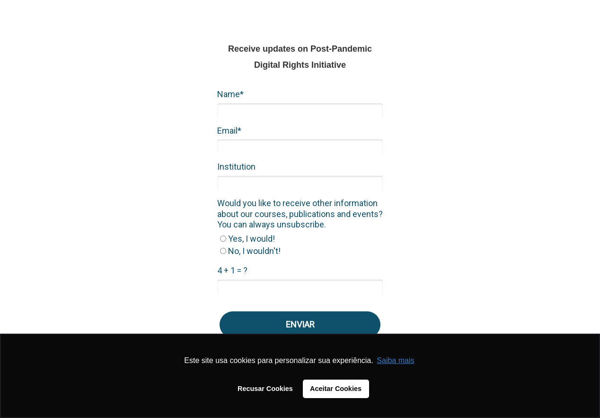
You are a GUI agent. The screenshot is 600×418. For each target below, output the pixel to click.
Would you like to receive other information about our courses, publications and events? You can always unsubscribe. (300, 213)
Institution (236, 167)
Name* (230, 94)
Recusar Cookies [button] (265, 388)
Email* (229, 131)
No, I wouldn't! (250, 251)
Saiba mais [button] (395, 360)
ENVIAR (300, 324)
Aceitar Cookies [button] (336, 388)
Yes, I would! (247, 239)
